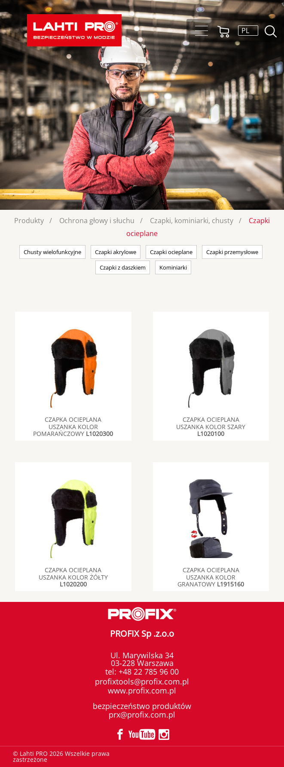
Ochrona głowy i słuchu (96, 220)
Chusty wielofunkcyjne (52, 252)
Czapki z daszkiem (123, 267)
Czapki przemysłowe (232, 252)
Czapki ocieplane (171, 252)
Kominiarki (173, 267)
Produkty (29, 220)
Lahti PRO (74, 30)
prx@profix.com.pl (142, 714)
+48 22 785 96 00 (147, 671)
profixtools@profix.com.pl (142, 681)
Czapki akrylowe (115, 252)
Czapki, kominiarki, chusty (191, 220)
